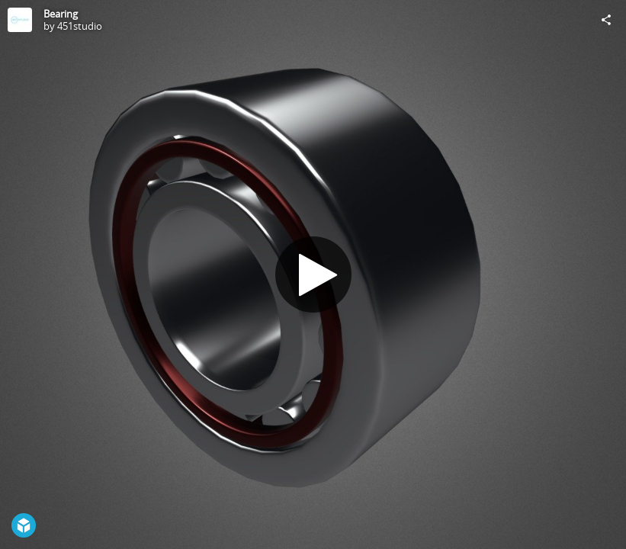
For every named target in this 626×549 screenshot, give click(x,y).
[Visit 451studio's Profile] (20, 20)
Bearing (60, 14)
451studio (79, 26)
